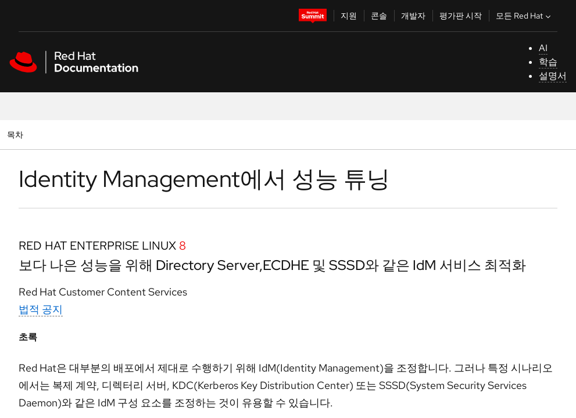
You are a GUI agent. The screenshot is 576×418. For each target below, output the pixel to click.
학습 (548, 62)
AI (543, 48)
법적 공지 (41, 309)
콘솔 (379, 15)
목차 (16, 134)
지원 (349, 15)
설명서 (553, 76)
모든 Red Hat (524, 15)
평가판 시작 (460, 15)
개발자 (413, 15)
